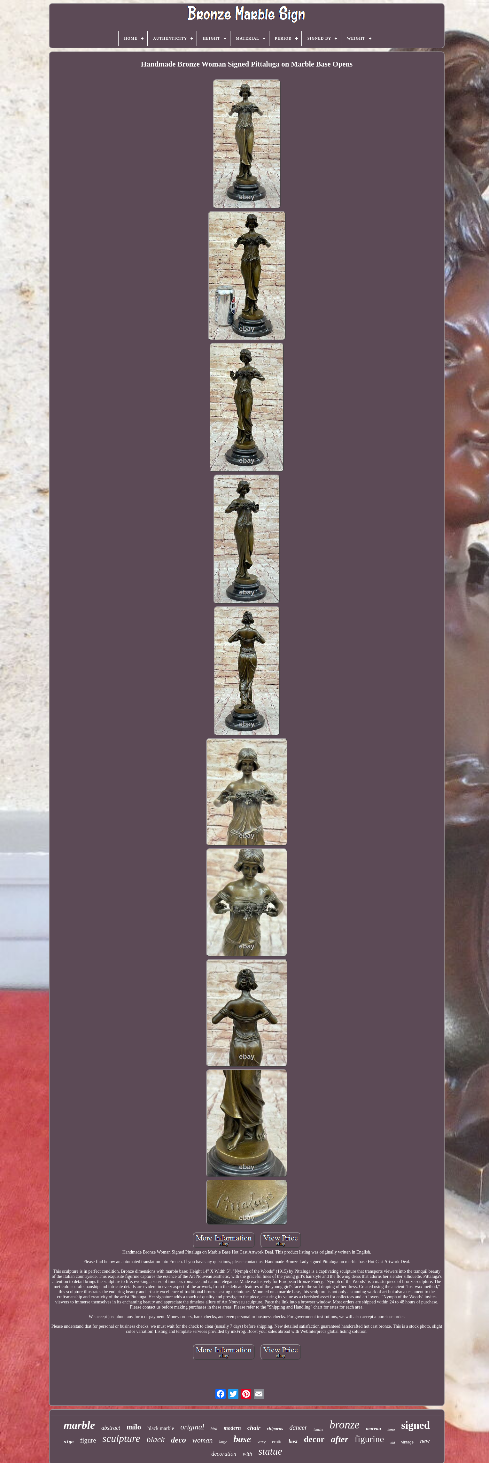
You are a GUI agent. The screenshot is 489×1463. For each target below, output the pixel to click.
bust (293, 1441)
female (318, 1429)
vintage (407, 1442)
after (339, 1439)
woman (202, 1440)
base (242, 1439)
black (155, 1439)
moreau (373, 1428)
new (425, 1440)
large (223, 1442)
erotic (277, 1441)
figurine (369, 1439)
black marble (160, 1428)
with (247, 1454)
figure (88, 1440)
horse (391, 1429)
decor (314, 1439)
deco (178, 1439)
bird (214, 1428)
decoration (223, 1454)
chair (253, 1427)
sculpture (121, 1438)
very (261, 1441)
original (192, 1427)
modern (232, 1428)
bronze (345, 1425)
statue (270, 1451)
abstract (110, 1428)
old (392, 1442)
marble (79, 1425)
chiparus (275, 1428)
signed (415, 1425)
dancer (298, 1427)
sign (69, 1442)
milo (134, 1427)
